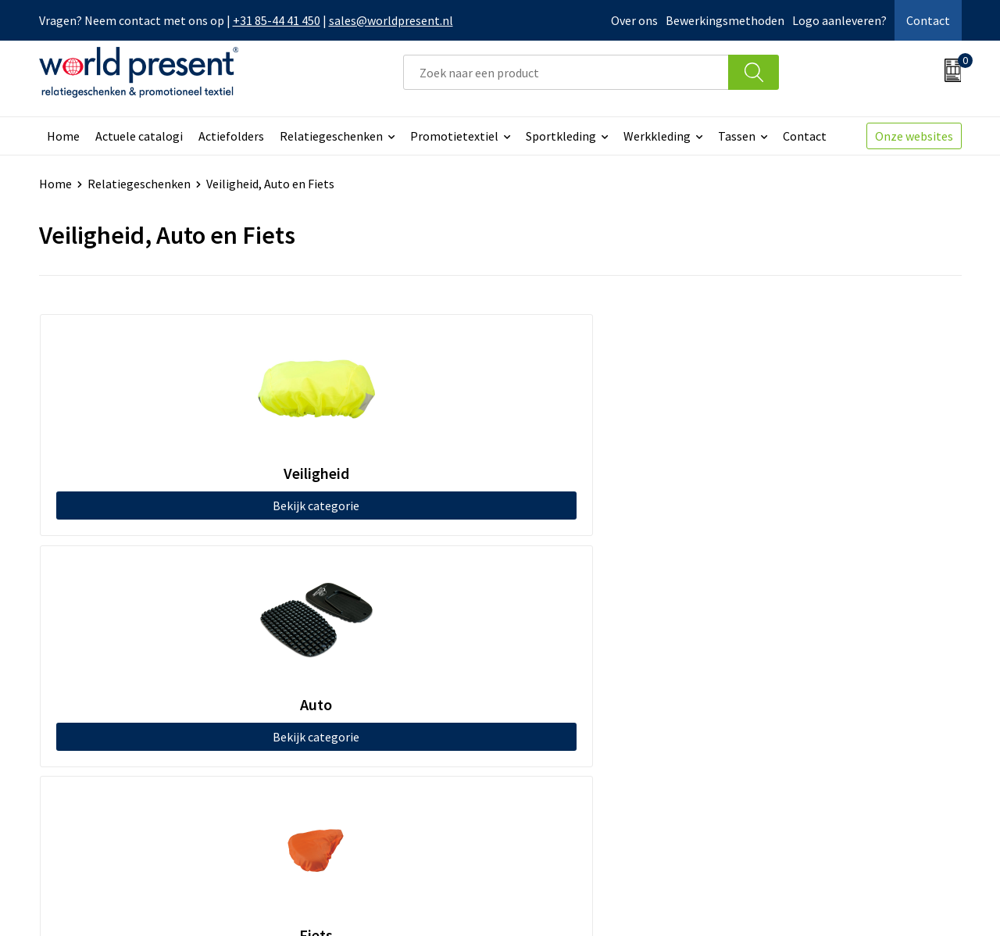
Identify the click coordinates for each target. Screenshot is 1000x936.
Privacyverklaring (834, 901)
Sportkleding (561, 136)
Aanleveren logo (334, 773)
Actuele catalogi (139, 136)
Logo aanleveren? (839, 20)
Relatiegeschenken (331, 136)
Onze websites (914, 136)
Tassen (736, 136)
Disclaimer (925, 901)
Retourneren (554, 701)
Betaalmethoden (566, 677)
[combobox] (566, 72)
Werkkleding (657, 136)
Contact (928, 20)
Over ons (634, 20)
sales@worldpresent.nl (391, 20)
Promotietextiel (454, 136)
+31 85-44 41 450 (276, 20)
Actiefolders (231, 136)
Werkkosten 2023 (337, 677)
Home (63, 136)
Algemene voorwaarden (709, 901)
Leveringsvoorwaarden (351, 725)
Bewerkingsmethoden (725, 20)
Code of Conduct (334, 701)
